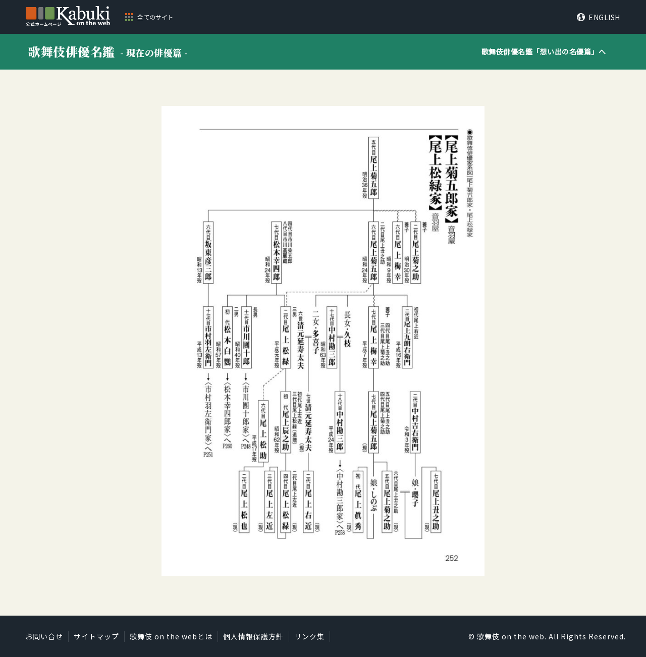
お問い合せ (44, 636)
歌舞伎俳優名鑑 (108, 51)
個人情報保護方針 (253, 636)
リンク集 (309, 636)
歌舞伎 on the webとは (171, 636)
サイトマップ (96, 636)
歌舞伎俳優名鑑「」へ (543, 51)
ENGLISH (604, 17)
